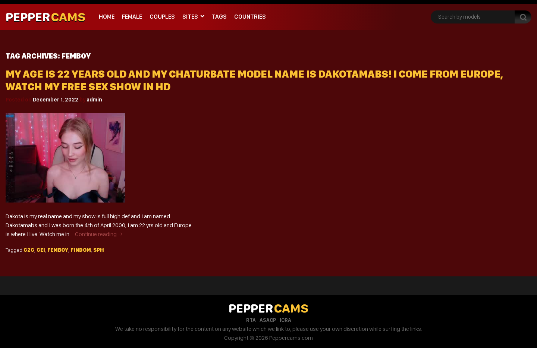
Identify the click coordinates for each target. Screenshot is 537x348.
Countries (250, 16)
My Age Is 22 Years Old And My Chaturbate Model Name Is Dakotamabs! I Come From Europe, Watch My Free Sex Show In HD (254, 80)
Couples (162, 16)
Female (132, 16)
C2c (28, 250)
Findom (80, 250)
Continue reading (99, 234)
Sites (190, 16)
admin (94, 100)
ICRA (285, 320)
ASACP (268, 320)
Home (106, 16)
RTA (251, 320)
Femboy (57, 250)
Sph (98, 250)
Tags (219, 16)
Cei (41, 250)
